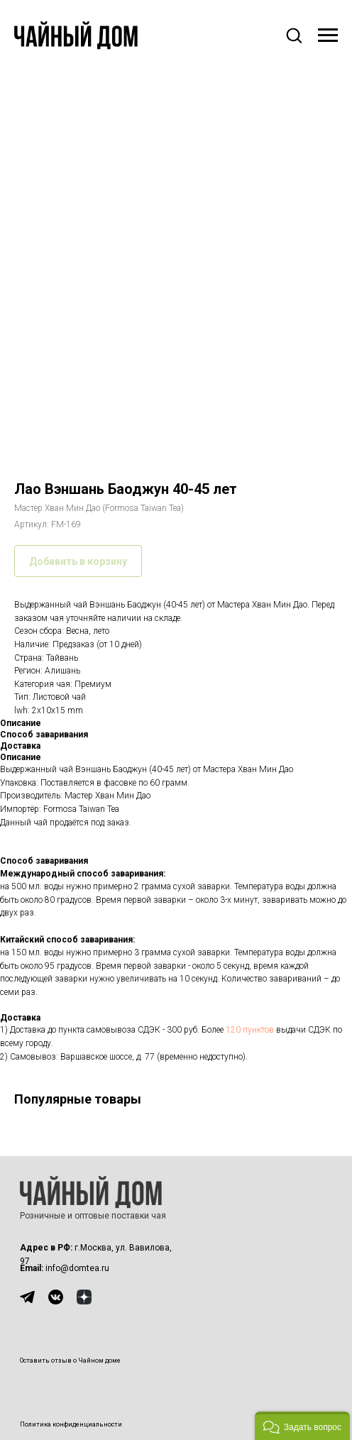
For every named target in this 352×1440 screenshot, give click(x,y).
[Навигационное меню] (328, 35)
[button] (293, 34)
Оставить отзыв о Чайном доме (70, 1360)
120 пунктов (250, 1030)
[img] (27, 1297)
